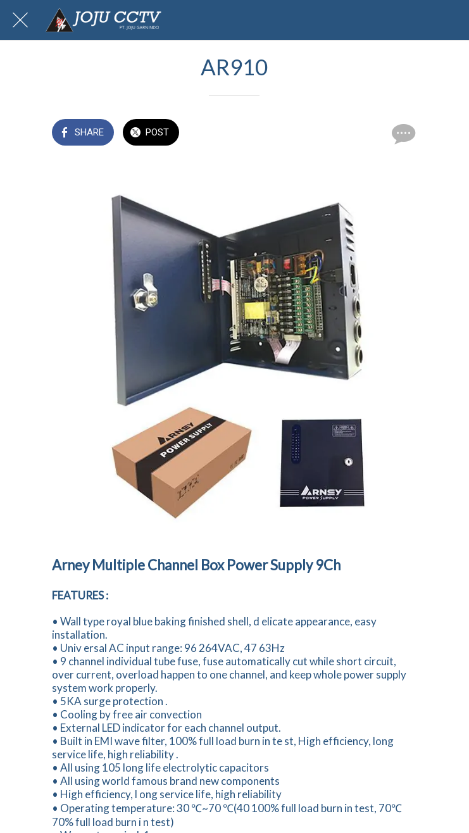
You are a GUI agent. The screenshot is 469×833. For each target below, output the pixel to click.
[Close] (20, 20)
